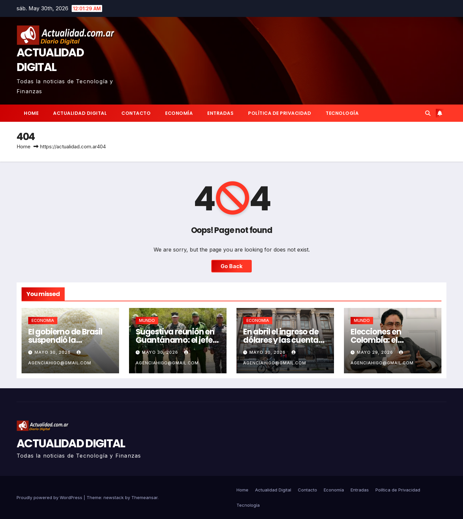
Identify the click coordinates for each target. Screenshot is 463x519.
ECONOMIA (43, 320)
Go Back (231, 266)
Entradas (220, 113)
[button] (427, 113)
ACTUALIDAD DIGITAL (50, 59)
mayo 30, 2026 (53, 352)
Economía (179, 113)
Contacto (136, 113)
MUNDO (147, 320)
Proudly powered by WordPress (50, 497)
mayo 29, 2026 (375, 352)
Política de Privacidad (279, 113)
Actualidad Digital (80, 113)
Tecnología (342, 113)
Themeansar (144, 497)
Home (31, 113)
